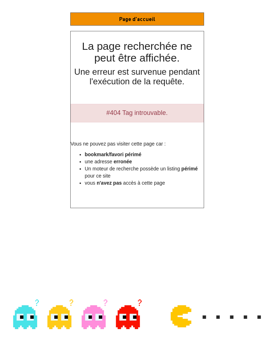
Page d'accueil (137, 19)
